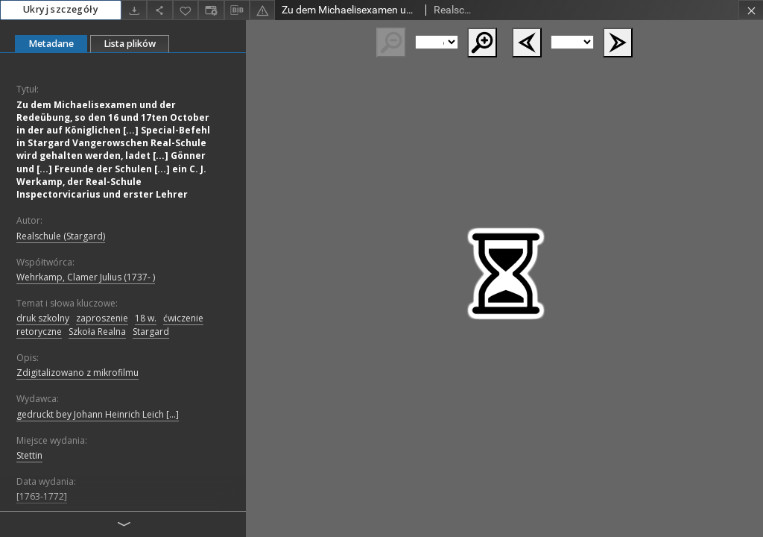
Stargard (151, 331)
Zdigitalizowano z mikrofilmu (77, 372)
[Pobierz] (134, 10)
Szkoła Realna (97, 331)
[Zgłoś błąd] (262, 10)
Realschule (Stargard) (60, 236)
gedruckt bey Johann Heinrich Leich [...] (97, 414)
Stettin (29, 455)
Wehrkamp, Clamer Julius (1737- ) (85, 277)
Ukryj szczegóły (60, 9)
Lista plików (130, 43)
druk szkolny (42, 318)
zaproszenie (102, 318)
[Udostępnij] (159, 10)
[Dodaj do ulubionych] (185, 10)
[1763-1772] (41, 496)
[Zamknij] (750, 10)
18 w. (145, 318)
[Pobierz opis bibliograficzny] (237, 10)
